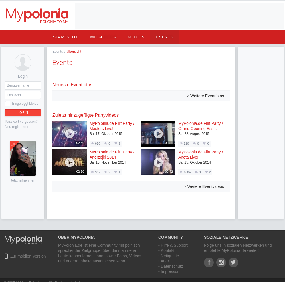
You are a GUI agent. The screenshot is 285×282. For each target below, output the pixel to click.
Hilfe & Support (174, 245)
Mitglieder (103, 36)
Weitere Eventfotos (207, 96)
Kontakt (167, 250)
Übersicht (74, 52)
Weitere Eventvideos (205, 186)
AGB (165, 261)
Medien (136, 36)
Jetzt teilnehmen (22, 180)
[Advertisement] (261, 133)
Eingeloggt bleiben (26, 104)
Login (23, 113)
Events (164, 36)
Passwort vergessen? (21, 122)
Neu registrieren (17, 127)
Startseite (66, 36)
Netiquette (170, 256)
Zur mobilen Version (28, 256)
